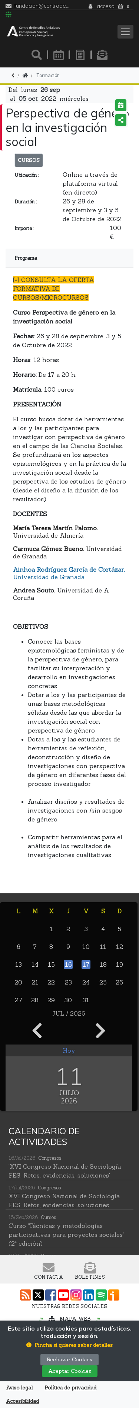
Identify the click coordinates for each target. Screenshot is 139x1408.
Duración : (25, 202)
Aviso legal (19, 1388)
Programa (25, 258)
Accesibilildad (22, 1401)
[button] (69, 1345)
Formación (48, 75)
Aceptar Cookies (69, 1371)
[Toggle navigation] (125, 32)
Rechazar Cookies (69, 1359)
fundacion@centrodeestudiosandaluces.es (42, 6)
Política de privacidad (70, 1388)
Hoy (69, 1050)
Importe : (24, 228)
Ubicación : (26, 175)
